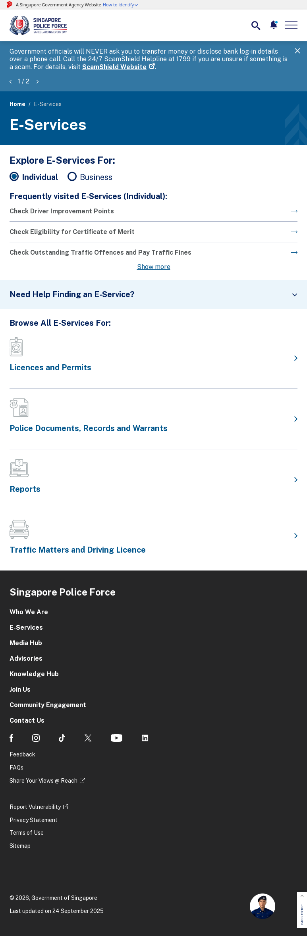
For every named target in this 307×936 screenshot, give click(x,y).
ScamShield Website (114, 67)
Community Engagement (48, 705)
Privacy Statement (34, 820)
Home (17, 104)
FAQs (16, 767)
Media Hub (26, 643)
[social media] (11, 738)
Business (96, 177)
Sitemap (20, 846)
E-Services (26, 627)
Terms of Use (27, 833)
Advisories (26, 658)
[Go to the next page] (153, 214)
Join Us (20, 689)
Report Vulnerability (35, 807)
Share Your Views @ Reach (43, 780)
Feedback (22, 754)
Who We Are (29, 612)
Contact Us (27, 720)
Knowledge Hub (34, 674)
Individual (40, 177)
